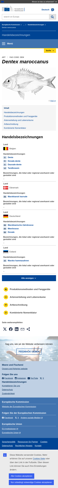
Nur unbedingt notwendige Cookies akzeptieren (31, 482)
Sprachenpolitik (8, 442)
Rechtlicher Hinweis (23, 446)
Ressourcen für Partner (28, 442)
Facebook (7, 418)
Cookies (43, 442)
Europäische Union (10, 433)
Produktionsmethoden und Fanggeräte (20, 116)
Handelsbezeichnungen (36, 25)
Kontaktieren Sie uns (11, 386)
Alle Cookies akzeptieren (21, 476)
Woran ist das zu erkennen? (44, 2)
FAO (52, 101)
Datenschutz (7, 390)
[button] (4, 329)
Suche (52, 16)
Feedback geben (29, 351)
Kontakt (38, 446)
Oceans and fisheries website (15, 369)
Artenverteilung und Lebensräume (18, 120)
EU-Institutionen (9, 429)
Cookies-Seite (39, 459)
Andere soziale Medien (31, 418)
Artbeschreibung (11, 124)
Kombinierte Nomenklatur (15, 128)
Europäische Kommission (11, 25)
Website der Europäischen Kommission (19, 407)
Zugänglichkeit (8, 394)
